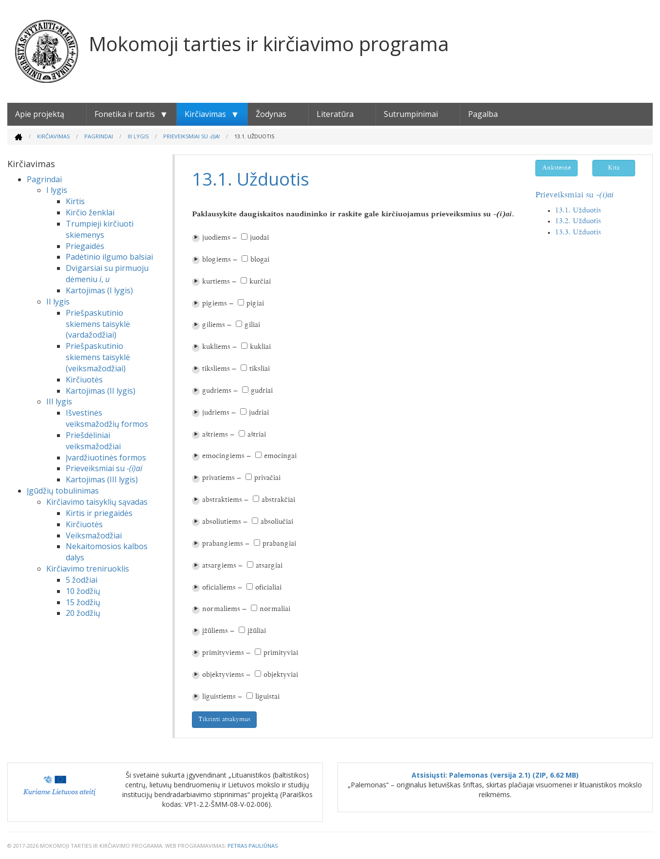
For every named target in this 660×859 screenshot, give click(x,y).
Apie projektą (39, 114)
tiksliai (259, 369)
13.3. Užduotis (578, 232)
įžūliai (256, 631)
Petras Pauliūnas (252, 845)
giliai (252, 325)
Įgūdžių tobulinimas (63, 490)
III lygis (138, 136)
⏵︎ (196, 238)
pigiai (255, 303)
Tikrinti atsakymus (224, 720)
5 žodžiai (81, 579)
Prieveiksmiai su (191, 136)
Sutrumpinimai (411, 114)
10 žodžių (83, 591)
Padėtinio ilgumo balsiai (109, 256)
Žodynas (271, 114)
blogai (259, 260)
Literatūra (335, 114)
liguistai (267, 697)
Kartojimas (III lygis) (102, 479)
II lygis (58, 301)
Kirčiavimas (205, 114)
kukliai (260, 347)
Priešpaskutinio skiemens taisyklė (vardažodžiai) (98, 324)
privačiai (267, 478)
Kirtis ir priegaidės (99, 513)
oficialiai (268, 588)
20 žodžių (83, 613)
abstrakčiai (278, 500)
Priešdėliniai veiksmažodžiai (93, 441)
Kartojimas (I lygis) (99, 290)
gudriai (262, 391)
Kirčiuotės (84, 379)
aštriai (256, 435)
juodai (259, 238)
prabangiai (279, 544)
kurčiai (260, 282)
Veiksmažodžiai (94, 535)
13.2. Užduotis (578, 221)
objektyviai (281, 675)
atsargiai (269, 566)
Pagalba (483, 114)
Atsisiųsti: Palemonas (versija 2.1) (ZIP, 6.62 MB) (495, 775)
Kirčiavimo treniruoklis (87, 568)
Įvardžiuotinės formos (106, 457)
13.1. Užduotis (578, 210)
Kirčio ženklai (90, 212)
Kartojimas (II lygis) (100, 390)
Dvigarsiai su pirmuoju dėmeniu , (107, 274)
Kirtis (75, 201)
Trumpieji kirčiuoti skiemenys (99, 229)
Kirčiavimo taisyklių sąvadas (97, 501)
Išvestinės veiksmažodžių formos (107, 418)
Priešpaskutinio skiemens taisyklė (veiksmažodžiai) (98, 357)
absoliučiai (277, 522)
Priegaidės (85, 246)
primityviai (281, 653)
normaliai (275, 609)
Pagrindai (98, 136)
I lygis (56, 190)
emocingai (280, 456)
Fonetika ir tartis (124, 114)
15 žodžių (83, 602)
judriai (259, 413)
